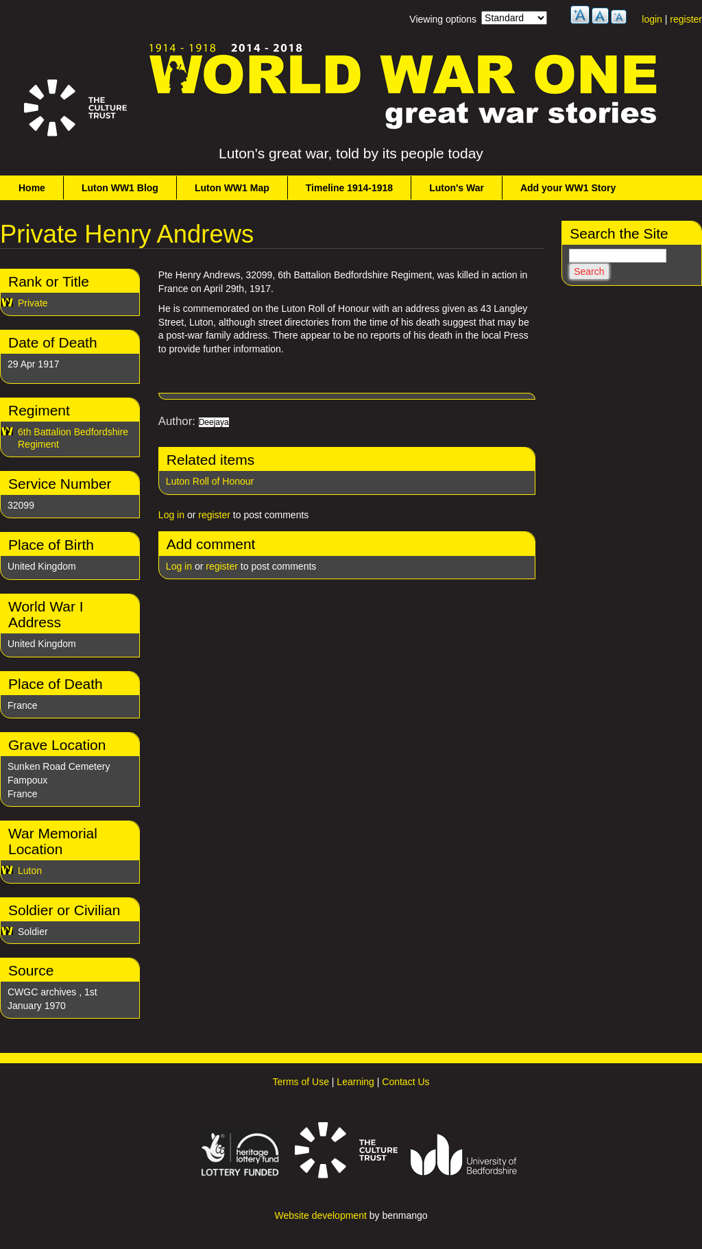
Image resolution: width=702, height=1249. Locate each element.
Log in (171, 514)
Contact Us (405, 1081)
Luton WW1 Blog (120, 187)
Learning (355, 1081)
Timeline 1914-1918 (349, 187)
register (686, 19)
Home (32, 187)
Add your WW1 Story (568, 187)
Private (33, 303)
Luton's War (456, 187)
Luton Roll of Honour (210, 481)
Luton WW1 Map (232, 187)
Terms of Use (300, 1081)
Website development (320, 1215)
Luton (30, 870)
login (652, 19)
